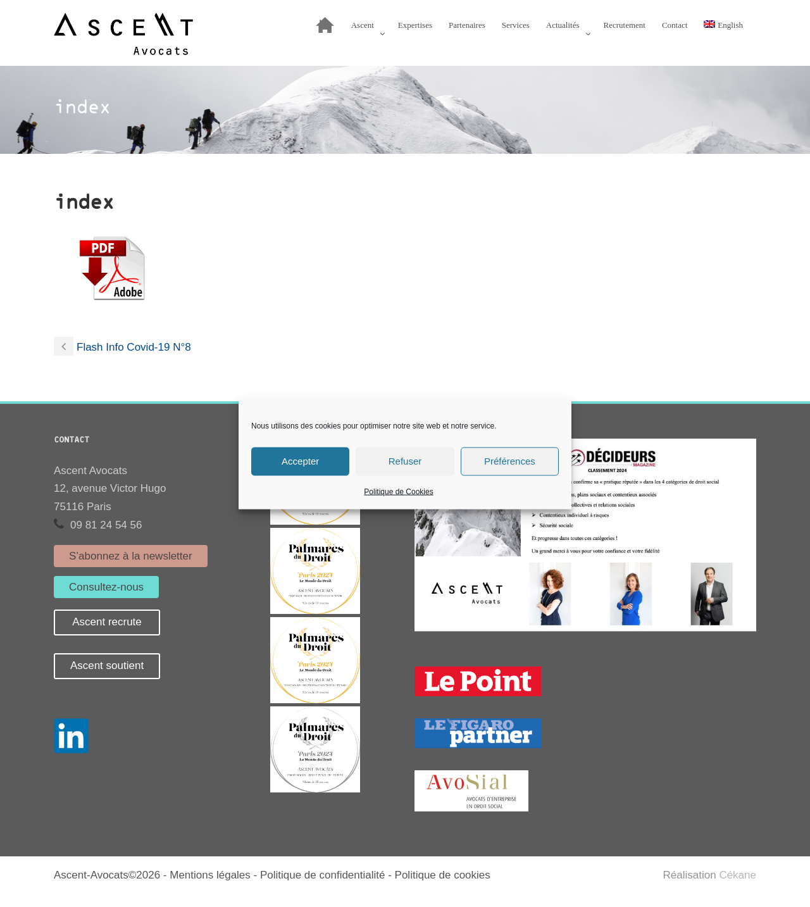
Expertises (415, 25)
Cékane (737, 875)
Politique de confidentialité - (327, 875)
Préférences (509, 461)
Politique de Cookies (398, 491)
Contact (674, 25)
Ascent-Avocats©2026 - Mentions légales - (157, 875)
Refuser (405, 461)
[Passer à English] (723, 28)
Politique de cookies (442, 875)
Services (516, 25)
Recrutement (624, 25)
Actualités (563, 25)
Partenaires (467, 25)
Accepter (300, 461)
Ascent (362, 25)
